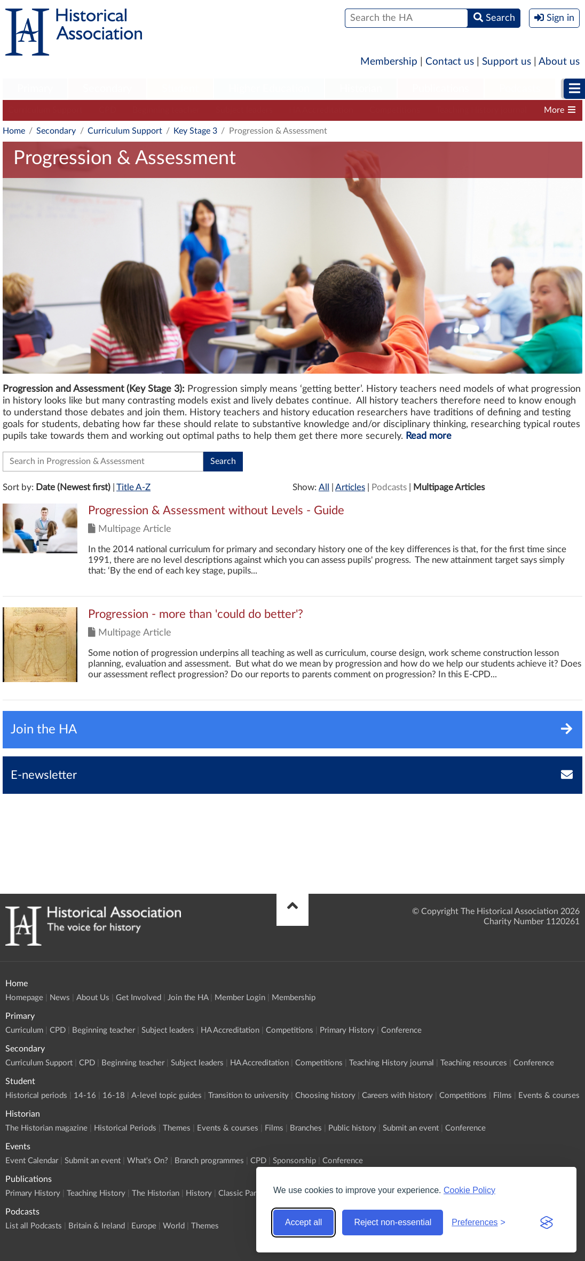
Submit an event (411, 1128)
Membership (388, 62)
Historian (360, 88)
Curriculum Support (45, 110)
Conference (401, 1030)
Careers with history (397, 1096)
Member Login (240, 998)
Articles (350, 487)
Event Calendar (31, 1161)
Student (180, 88)
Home (14, 131)
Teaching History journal (481, 110)
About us (559, 62)
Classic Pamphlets (249, 1193)
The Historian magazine (46, 1128)
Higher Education (269, 88)
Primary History (347, 1030)
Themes (177, 1128)
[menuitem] (35, 89)
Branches (306, 1128)
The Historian (155, 1193)
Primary (35, 88)
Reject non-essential (392, 1222)
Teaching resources (473, 1063)
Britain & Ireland (96, 1226)
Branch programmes (209, 1161)
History (199, 1193)
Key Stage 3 (195, 131)
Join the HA (188, 998)
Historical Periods (125, 1128)
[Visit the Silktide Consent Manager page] (546, 1222)
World (174, 1226)
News (60, 998)
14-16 (85, 1096)
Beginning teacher (166, 110)
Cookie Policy (469, 1190)
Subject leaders (244, 110)
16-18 (113, 1096)
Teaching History (96, 1193)
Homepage (24, 998)
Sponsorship (294, 1161)
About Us (92, 998)
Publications (440, 88)
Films (502, 1096)
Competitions (394, 110)
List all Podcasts (33, 1226)
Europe (143, 1226)
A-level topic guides (166, 1096)
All (324, 487)
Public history (352, 1128)
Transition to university (248, 1096)
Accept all (303, 1222)
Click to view (292, 550)
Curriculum (24, 1030)
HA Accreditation (321, 110)
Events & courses (549, 1096)
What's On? (147, 1161)
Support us (506, 62)
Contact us (449, 62)
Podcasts (520, 88)
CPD (107, 110)
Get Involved (138, 998)
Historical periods (36, 1096)
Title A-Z (133, 487)
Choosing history (325, 1096)
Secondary (107, 88)
